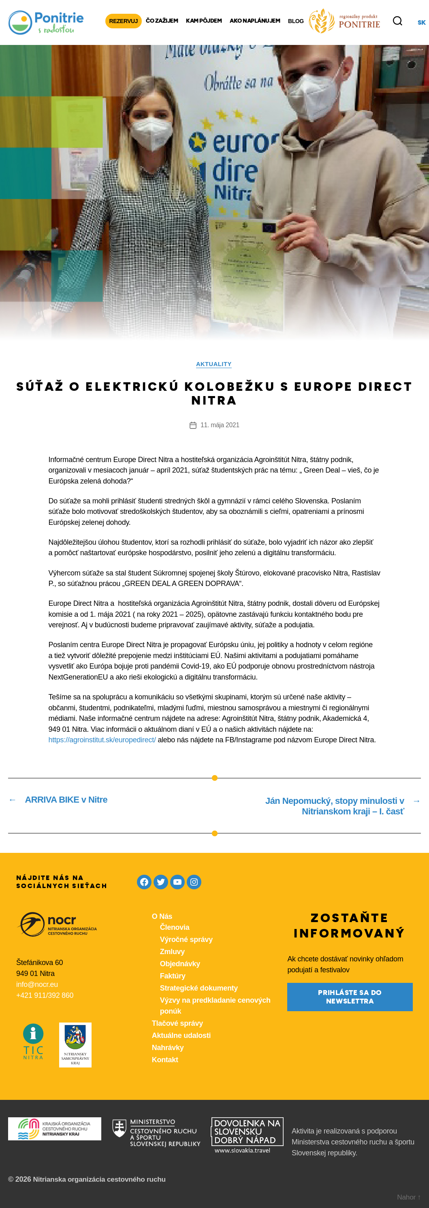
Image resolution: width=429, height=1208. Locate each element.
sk (422, 22)
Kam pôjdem (204, 20)
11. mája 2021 (220, 425)
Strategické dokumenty (199, 989)
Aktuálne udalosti (181, 1036)
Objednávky (180, 965)
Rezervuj (123, 20)
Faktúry (173, 977)
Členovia (175, 928)
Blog (295, 20)
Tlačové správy (177, 1024)
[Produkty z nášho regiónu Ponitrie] (344, 20)
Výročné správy (186, 940)
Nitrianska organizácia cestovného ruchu (102, 1180)
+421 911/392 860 (44, 996)
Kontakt (165, 1061)
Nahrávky (168, 1048)
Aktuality (214, 363)
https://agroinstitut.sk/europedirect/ (102, 740)
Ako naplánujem (255, 20)
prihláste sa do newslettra (350, 997)
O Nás (162, 917)
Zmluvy (172, 952)
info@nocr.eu (37, 985)
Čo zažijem (162, 20)
